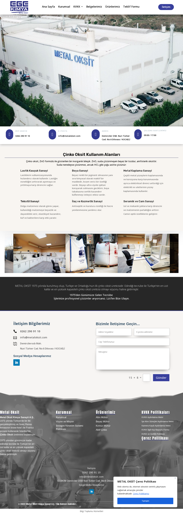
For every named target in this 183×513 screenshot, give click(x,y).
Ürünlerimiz (112, 7)
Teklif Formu (131, 7)
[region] (145, 492)
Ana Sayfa (48, 7)
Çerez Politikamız (141, 493)
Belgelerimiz (94, 7)
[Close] (175, 478)
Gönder (161, 378)
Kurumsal (64, 7)
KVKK (76, 7)
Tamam (145, 500)
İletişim (166, 6)
